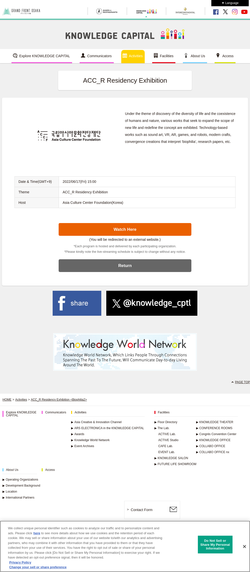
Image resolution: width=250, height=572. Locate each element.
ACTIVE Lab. (167, 434)
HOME (6, 399)
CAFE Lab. (165, 446)
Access (228, 56)
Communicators (99, 56)
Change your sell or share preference (38, 569)
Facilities (166, 56)
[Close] (244, 548)
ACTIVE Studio (168, 440)
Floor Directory (165, 422)
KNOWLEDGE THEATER (214, 422)
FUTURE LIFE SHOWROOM (175, 464)
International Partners (18, 497)
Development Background (21, 485)
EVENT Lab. (166, 452)
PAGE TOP (242, 382)
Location (9, 491)
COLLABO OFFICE (210, 446)
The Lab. (161, 428)
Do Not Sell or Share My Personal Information (215, 546)
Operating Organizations (20, 479)
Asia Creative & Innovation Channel (96, 422)
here (36, 535)
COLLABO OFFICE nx (212, 452)
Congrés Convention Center (216, 434)
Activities (136, 56)
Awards (77, 434)
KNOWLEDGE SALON (171, 458)
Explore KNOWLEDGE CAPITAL (44, 56)
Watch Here (125, 229)
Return (125, 265)
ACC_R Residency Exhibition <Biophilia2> (59, 399)
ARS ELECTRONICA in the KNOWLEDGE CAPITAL (107, 428)
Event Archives (82, 446)
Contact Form (141, 510)
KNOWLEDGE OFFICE (213, 440)
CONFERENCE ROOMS (214, 428)
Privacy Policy (20, 564)
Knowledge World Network (90, 440)
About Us (198, 56)
